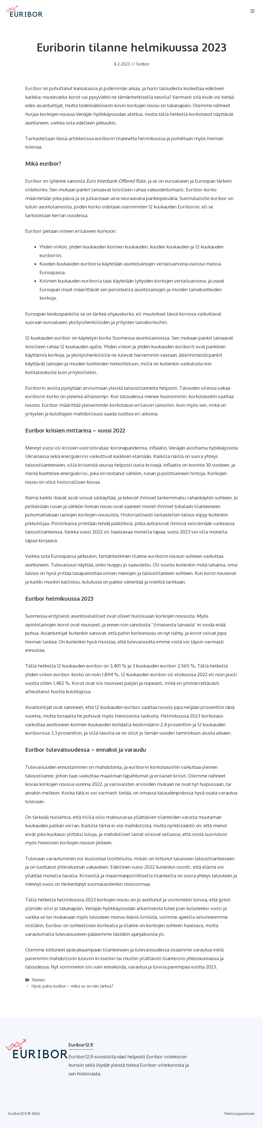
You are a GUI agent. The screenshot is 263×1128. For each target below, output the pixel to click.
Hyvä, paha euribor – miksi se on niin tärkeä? (72, 985)
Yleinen (38, 979)
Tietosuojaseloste (239, 1113)
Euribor (143, 64)
